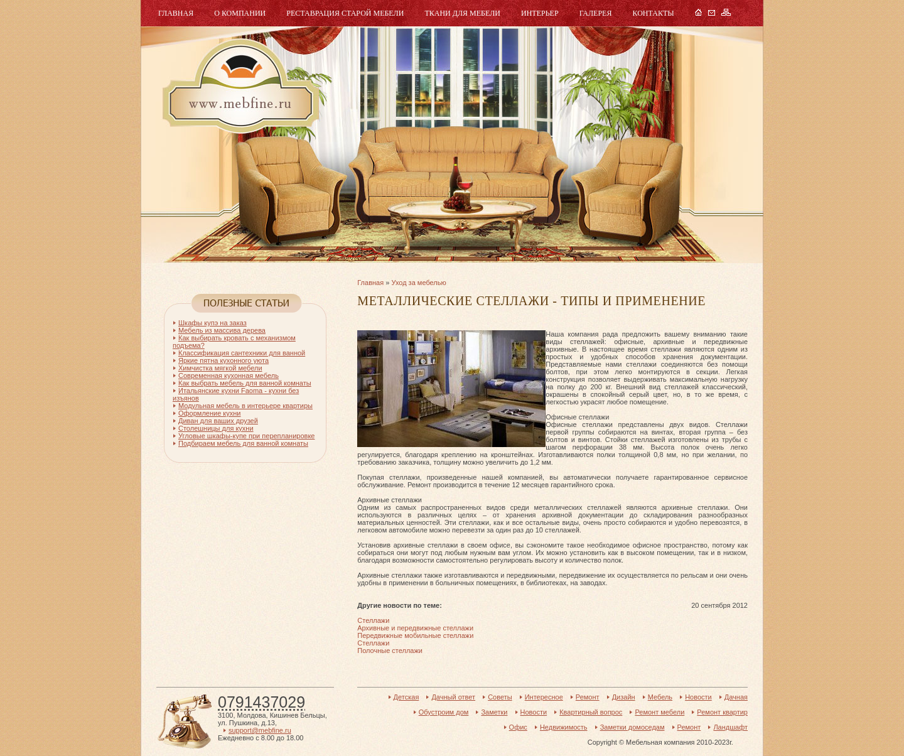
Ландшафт (730, 727)
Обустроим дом (444, 712)
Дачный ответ (453, 697)
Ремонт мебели (659, 712)
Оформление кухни (209, 413)
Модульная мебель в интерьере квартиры (245, 405)
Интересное (544, 697)
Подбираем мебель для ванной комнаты (243, 443)
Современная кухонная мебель (228, 375)
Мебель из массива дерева (222, 330)
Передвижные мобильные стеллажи (415, 635)
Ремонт (588, 697)
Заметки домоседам (632, 727)
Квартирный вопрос (590, 712)
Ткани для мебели (462, 13)
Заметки (494, 712)
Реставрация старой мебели (345, 13)
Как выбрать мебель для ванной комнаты (244, 383)
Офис (518, 727)
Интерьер (540, 13)
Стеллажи (373, 620)
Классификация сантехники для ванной (241, 353)
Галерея (595, 13)
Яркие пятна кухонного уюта (223, 360)
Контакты (653, 13)
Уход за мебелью (418, 282)
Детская (406, 697)
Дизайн (623, 697)
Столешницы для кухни (216, 428)
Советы (500, 697)
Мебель (239, 86)
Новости (698, 697)
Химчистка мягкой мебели (220, 368)
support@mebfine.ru (260, 730)
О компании (240, 13)
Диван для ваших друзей (218, 420)
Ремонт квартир (722, 712)
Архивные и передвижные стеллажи (415, 628)
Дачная (736, 697)
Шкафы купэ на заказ (212, 323)
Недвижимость (564, 727)
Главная (175, 13)
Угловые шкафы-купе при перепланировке (246, 436)
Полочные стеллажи (389, 650)
